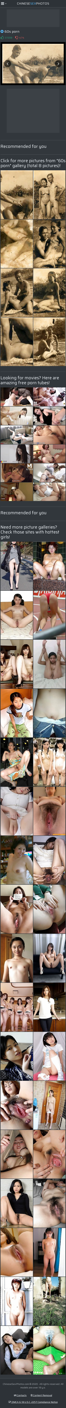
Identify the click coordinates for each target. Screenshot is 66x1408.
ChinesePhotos (33, 3)
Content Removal (41, 1395)
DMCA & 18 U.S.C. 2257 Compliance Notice (33, 1402)
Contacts (20, 1395)
